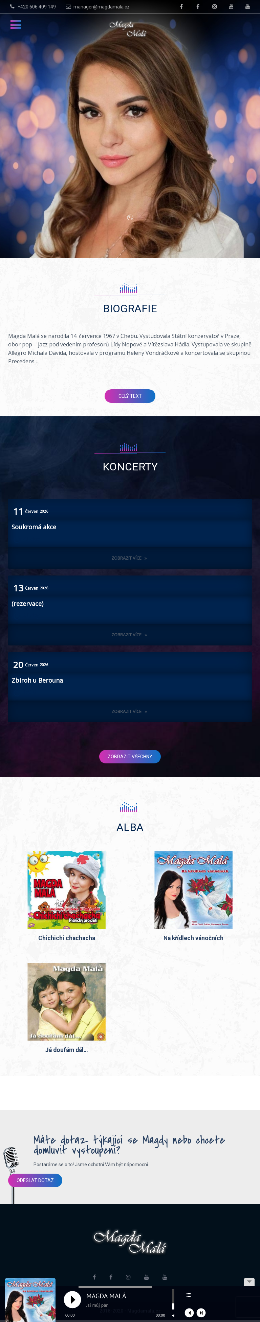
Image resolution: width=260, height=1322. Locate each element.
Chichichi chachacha (67, 939)
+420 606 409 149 (32, 6)
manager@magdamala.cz (97, 6)
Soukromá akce (34, 527)
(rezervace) (27, 603)
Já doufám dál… (66, 1052)
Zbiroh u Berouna (37, 680)
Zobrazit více (130, 558)
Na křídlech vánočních (193, 939)
